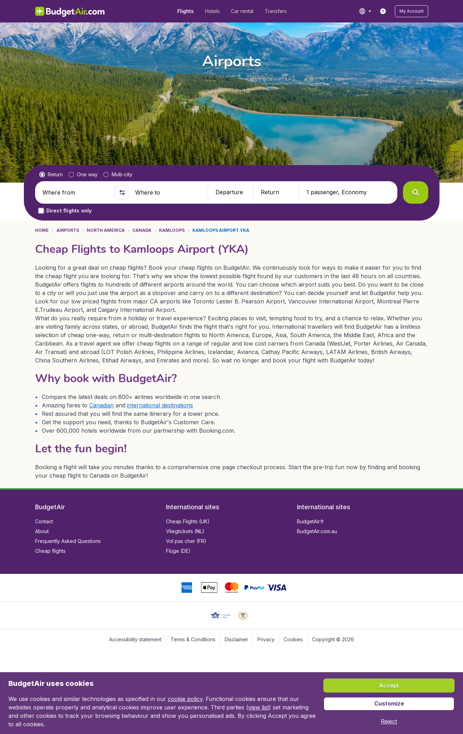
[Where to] (168, 192)
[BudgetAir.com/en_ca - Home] (70, 11)
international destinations (160, 405)
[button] (411, 11)
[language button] (365, 11)
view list (258, 707)
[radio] (51, 174)
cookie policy (185, 698)
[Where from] (76, 192)
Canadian (101, 405)
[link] (382, 11)
